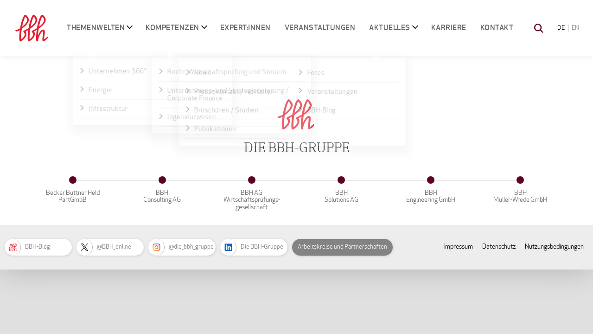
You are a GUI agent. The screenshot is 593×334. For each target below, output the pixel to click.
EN (575, 28)
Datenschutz (499, 246)
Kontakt (497, 27)
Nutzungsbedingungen (554, 246)
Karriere (448, 27)
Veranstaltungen (320, 27)
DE (561, 28)
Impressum (458, 246)
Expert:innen (245, 27)
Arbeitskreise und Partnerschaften (342, 246)
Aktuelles (389, 27)
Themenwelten (96, 27)
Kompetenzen (172, 27)
